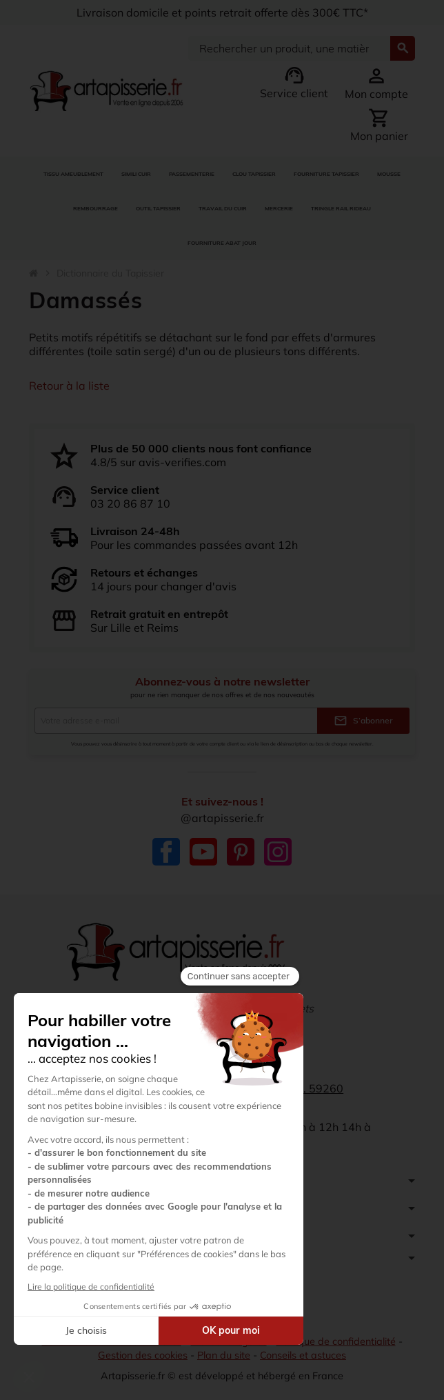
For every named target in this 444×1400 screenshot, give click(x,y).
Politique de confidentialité (336, 1341)
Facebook (166, 852)
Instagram (278, 852)
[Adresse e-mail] (175, 721)
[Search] (289, 48)
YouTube (203, 852)
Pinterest (240, 852)
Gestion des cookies (143, 1355)
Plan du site (223, 1355)
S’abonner (363, 720)
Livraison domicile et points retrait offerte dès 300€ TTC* (222, 12)
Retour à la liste (69, 385)
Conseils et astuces (303, 1355)
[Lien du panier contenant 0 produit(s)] (379, 125)
